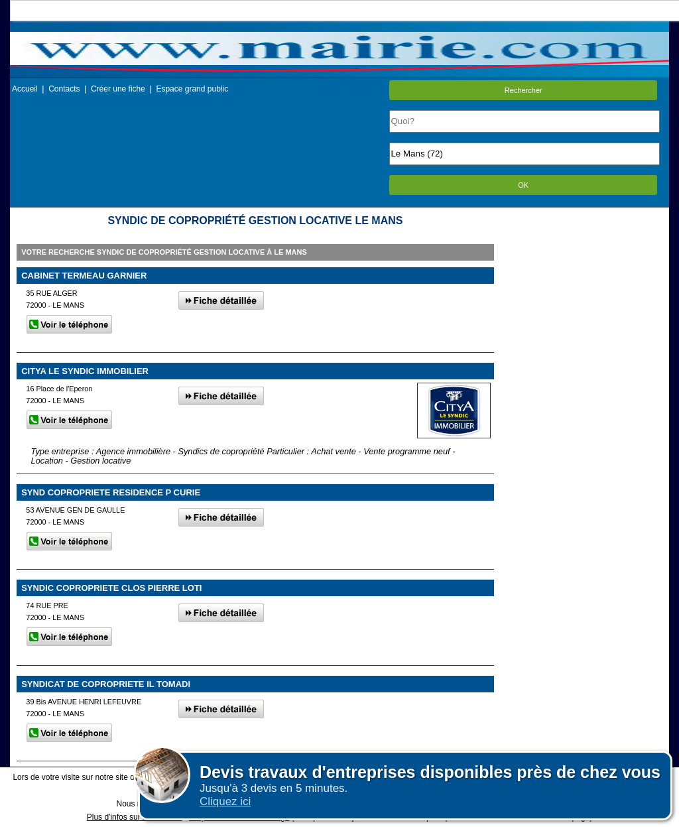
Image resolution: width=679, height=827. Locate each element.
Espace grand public (192, 89)
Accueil (25, 89)
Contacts (64, 89)
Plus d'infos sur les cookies (134, 817)
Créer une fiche (118, 89)
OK (523, 185)
